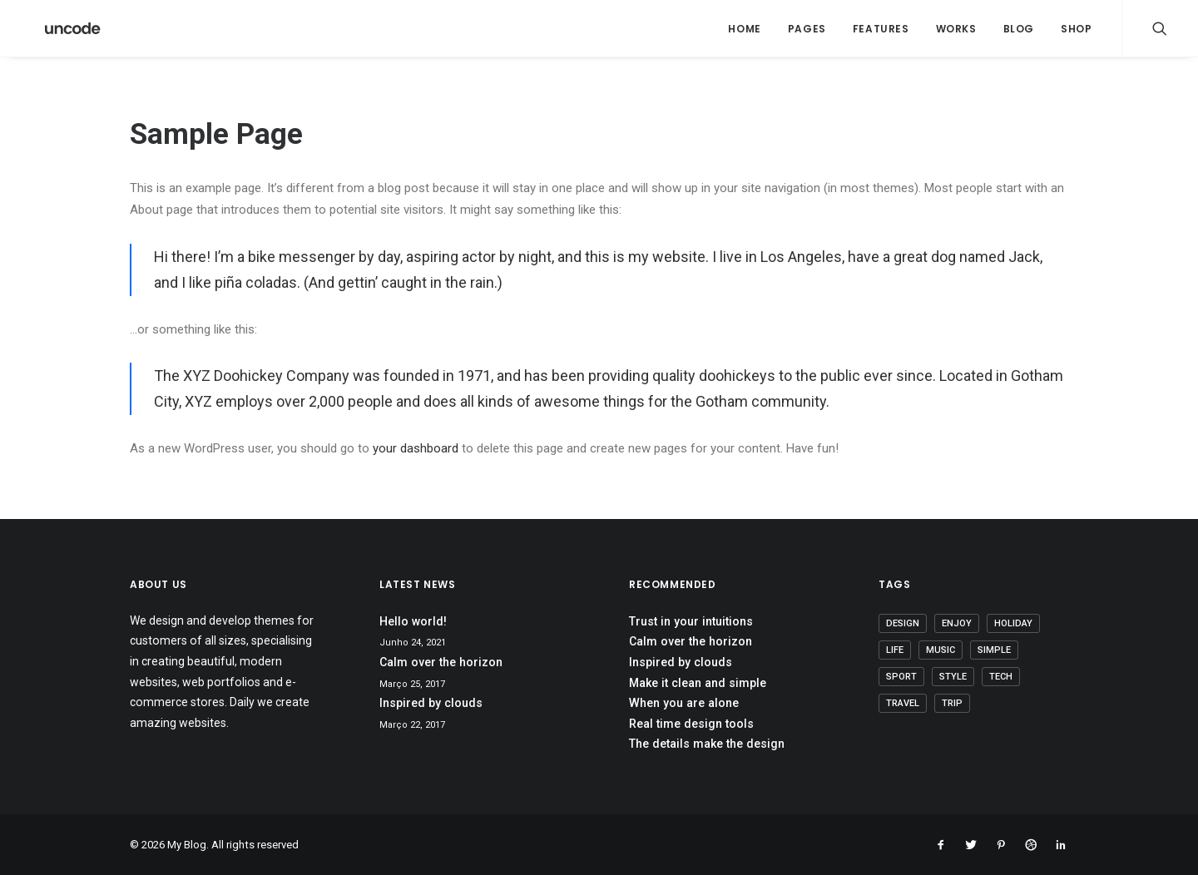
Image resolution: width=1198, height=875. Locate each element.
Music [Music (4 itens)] (940, 650)
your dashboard (415, 448)
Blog (1018, 29)
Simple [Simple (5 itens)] (994, 650)
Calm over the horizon (440, 662)
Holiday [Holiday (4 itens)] (1013, 623)
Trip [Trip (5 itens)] (952, 703)
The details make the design (707, 743)
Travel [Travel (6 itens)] (902, 703)
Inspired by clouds (431, 702)
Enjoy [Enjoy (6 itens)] (957, 623)
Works (956, 29)
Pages (807, 29)
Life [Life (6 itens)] (894, 650)
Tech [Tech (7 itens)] (1000, 676)
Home (744, 29)
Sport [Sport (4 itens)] (901, 676)
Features (881, 29)
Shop (1076, 29)
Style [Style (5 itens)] (953, 676)
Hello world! (413, 621)
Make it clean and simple (697, 683)
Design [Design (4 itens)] (902, 623)
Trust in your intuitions (691, 621)
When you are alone (684, 702)
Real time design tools (691, 723)
